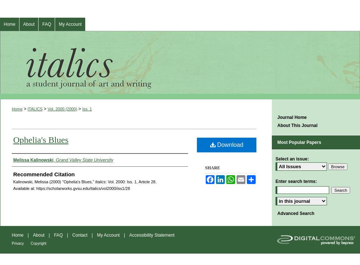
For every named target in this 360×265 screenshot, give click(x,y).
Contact (80, 235)
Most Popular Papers (299, 142)
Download (227, 145)
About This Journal (297, 125)
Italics (180, 65)
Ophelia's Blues (40, 140)
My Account (109, 235)
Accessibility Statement (151, 235)
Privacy (18, 243)
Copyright (39, 243)
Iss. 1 (87, 109)
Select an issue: (292, 159)
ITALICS (35, 109)
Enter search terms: (296, 181)
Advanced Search (295, 213)
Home (17, 109)
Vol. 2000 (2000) (63, 109)
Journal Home (292, 117)
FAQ (59, 235)
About (39, 235)
